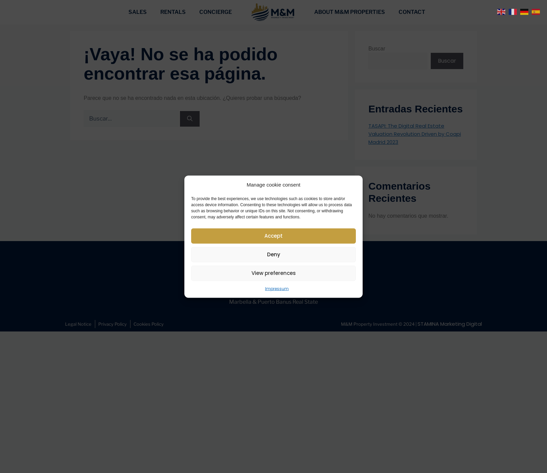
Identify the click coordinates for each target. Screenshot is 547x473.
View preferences (273, 273)
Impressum (277, 288)
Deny (273, 254)
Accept (273, 235)
